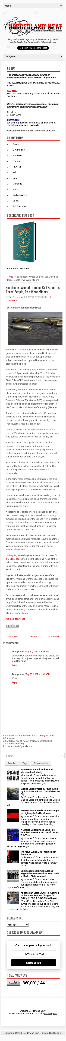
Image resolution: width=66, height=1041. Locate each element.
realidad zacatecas (15, 619)
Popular (12, 763)
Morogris (17, 183)
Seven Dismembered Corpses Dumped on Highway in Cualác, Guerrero (40, 812)
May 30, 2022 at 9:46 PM (37, 651)
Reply (14, 665)
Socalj (16, 200)
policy (15, 130)
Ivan (15, 178)
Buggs (16, 144)
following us (50, 1013)
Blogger (57, 1033)
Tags (25, 763)
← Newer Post (11, 636)
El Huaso (17, 155)
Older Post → (55, 636)
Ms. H (15, 189)
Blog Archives (41, 763)
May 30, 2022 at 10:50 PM (37, 674)
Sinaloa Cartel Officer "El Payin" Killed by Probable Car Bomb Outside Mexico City (40, 791)
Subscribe (33, 962)
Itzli (14, 172)
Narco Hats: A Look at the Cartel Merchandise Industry (37, 771)
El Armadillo (19, 149)
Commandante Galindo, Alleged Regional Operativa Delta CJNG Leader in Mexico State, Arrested (40, 874)
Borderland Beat (31, 1033)
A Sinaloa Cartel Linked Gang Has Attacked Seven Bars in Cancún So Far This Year (40, 833)
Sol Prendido (19, 206)
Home (10, 276)
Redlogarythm (20, 195)
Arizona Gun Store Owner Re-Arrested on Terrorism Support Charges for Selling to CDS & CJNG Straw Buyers (40, 895)
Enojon (16, 161)
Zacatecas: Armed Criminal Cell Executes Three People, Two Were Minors (33, 289)
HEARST (17, 166)
